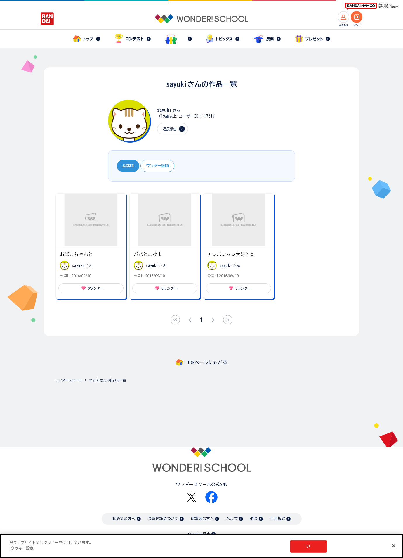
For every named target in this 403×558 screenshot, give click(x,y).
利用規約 (277, 519)
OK (308, 546)
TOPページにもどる (207, 362)
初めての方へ (124, 519)
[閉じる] (393, 545)
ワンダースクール (68, 380)
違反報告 (170, 129)
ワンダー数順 (157, 166)
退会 (254, 519)
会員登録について (163, 519)
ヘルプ (231, 519)
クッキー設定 (22, 548)
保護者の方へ (202, 519)
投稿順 (128, 166)
